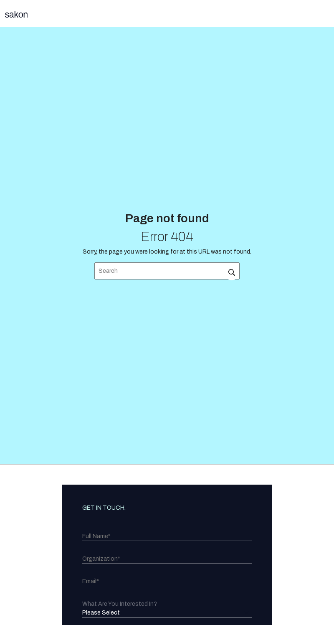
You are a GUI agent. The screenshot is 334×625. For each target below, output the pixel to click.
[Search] (167, 270)
